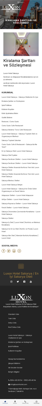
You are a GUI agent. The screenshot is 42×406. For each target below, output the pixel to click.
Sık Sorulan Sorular (15, 368)
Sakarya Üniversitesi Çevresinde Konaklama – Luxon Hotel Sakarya (21, 213)
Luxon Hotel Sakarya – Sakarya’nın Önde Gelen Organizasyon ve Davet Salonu (19, 190)
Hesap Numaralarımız (16, 359)
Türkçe (20, 2)
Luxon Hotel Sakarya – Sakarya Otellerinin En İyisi (20, 97)
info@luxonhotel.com (17, 384)
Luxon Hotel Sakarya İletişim (12, 185)
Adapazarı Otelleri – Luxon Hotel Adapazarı (17, 195)
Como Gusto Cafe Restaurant (12, 126)
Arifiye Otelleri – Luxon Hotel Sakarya (15, 199)
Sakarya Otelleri (7, 218)
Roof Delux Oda (14, 327)
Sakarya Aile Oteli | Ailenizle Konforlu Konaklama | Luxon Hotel (20, 237)
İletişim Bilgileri (13, 372)
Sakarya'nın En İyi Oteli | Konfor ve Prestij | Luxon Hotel (20, 230)
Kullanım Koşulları (8, 109)
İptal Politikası (7, 105)
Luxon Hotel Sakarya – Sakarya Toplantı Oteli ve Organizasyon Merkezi (19, 135)
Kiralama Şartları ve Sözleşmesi (14, 55)
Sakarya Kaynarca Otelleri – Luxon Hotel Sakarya (20, 203)
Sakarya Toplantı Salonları (11, 140)
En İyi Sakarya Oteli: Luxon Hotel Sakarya (17, 151)
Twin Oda (12, 318)
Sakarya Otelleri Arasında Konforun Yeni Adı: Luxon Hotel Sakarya (20, 168)
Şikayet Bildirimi (14, 363)
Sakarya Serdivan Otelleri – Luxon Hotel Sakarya (20, 159)
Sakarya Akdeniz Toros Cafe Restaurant (16, 130)
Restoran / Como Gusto (10, 121)
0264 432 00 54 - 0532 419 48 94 (22, 380)
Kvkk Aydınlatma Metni (10, 113)
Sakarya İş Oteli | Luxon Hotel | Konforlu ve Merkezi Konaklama (21, 223)
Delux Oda (12, 323)
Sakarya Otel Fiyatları (9, 155)
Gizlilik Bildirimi (7, 117)
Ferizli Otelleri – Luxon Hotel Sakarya (15, 207)
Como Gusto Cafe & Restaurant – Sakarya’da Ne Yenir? (19, 145)
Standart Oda (13, 314)
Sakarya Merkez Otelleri (11, 180)
